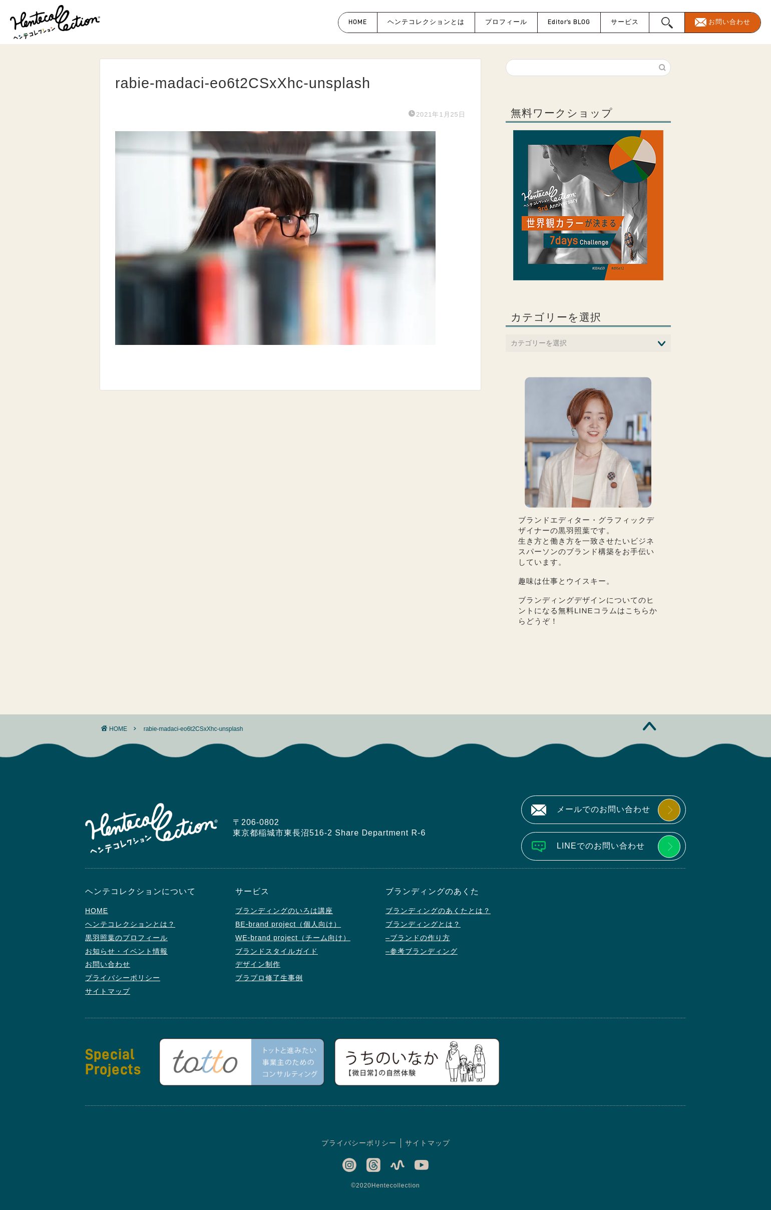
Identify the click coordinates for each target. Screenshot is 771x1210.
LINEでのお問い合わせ (601, 846)
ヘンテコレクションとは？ (130, 924)
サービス (625, 22)
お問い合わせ (729, 22)
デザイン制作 (257, 964)
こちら (637, 610)
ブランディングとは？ (423, 924)
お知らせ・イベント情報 (126, 951)
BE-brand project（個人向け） (288, 924)
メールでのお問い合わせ (603, 809)
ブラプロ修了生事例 (269, 978)
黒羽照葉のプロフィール (126, 938)
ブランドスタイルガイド (276, 951)
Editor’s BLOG (569, 22)
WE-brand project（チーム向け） (292, 938)
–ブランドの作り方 (418, 938)
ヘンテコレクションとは (426, 22)
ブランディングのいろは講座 (284, 911)
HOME (357, 22)
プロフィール (506, 22)
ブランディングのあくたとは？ (438, 911)
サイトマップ (107, 991)
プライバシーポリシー (122, 978)
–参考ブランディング (422, 951)
